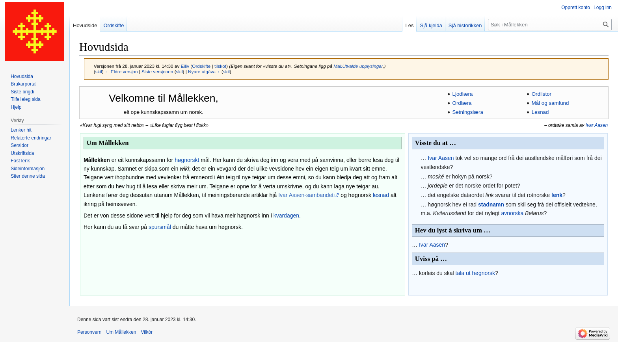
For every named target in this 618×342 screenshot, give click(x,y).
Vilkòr (147, 332)
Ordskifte (201, 66)
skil (98, 71)
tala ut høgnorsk (475, 273)
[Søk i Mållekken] (550, 24)
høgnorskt (187, 160)
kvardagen (286, 215)
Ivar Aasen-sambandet (305, 195)
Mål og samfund (550, 103)
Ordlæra (462, 103)
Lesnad (540, 112)
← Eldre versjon (121, 71)
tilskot (220, 66)
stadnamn (491, 204)
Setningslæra (467, 112)
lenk (556, 195)
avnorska (512, 213)
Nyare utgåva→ (204, 71)
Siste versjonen (157, 71)
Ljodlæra (462, 94)
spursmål (160, 227)
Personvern (89, 332)
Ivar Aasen (597, 125)
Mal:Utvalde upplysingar (358, 66)
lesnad (381, 195)
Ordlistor (541, 94)
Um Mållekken (121, 332)
